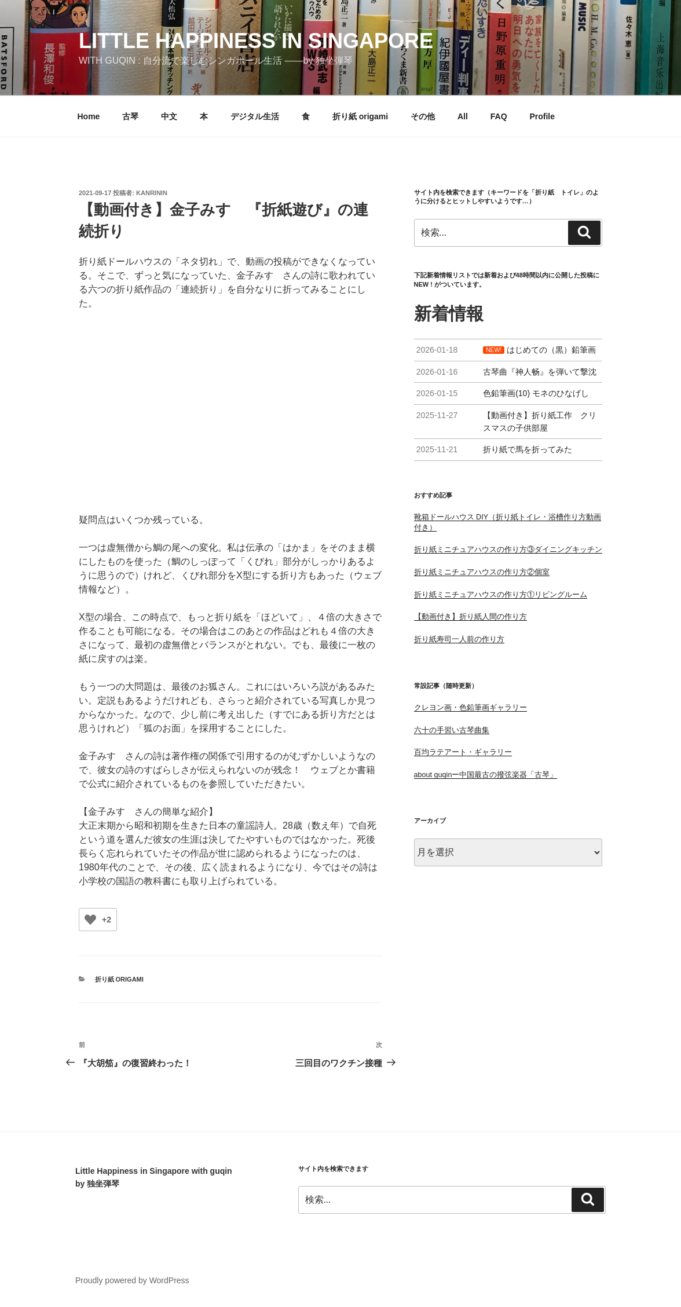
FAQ (498, 116)
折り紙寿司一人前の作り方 (459, 639)
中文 (169, 116)
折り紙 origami (360, 116)
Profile (542, 116)
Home (89, 116)
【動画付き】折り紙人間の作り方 (470, 617)
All (462, 116)
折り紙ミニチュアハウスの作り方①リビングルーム (500, 595)
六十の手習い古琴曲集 (451, 730)
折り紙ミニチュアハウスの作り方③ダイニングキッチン (508, 550)
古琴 (130, 116)
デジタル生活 (254, 116)
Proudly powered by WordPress (132, 1280)
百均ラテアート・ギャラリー (463, 752)
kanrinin (151, 192)
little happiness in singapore (256, 41)
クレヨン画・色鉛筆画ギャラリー (470, 708)
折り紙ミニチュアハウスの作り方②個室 (482, 572)
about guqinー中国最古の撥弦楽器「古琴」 (486, 775)
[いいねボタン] (90, 919)
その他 (423, 116)
